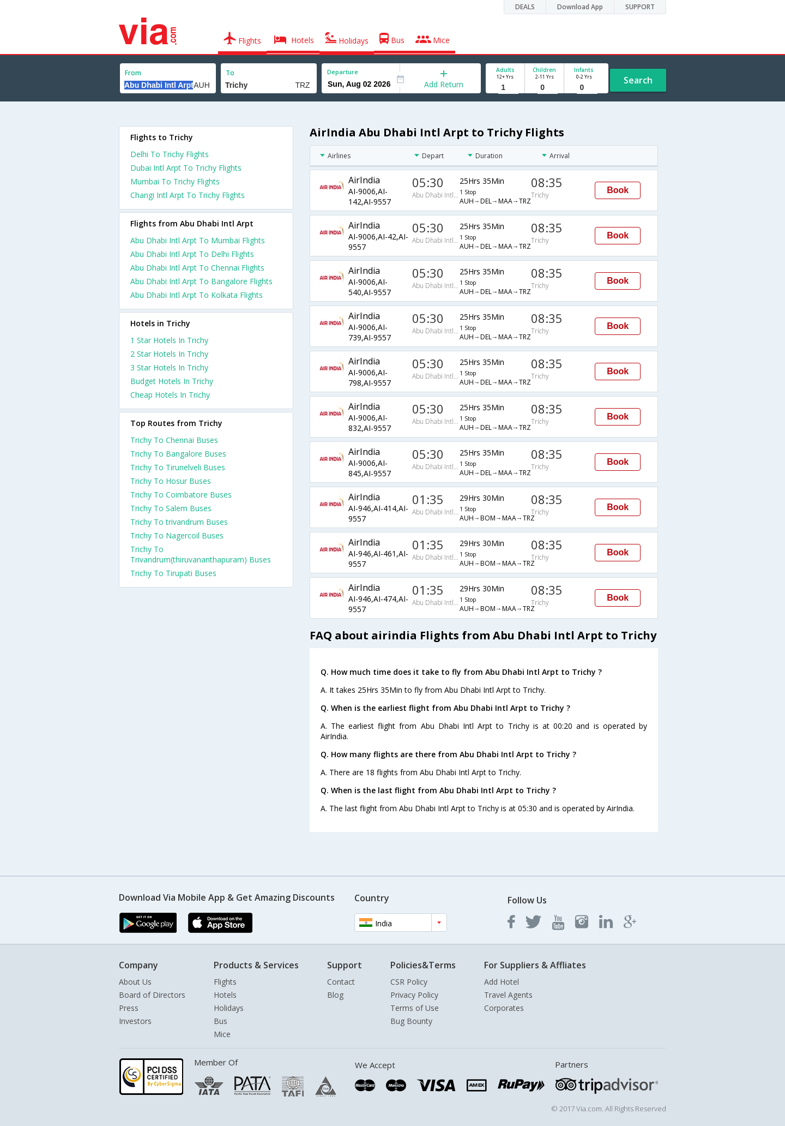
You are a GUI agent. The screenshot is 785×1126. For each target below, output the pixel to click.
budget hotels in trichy (171, 381)
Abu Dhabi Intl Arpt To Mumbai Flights (197, 240)
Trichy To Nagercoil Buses (177, 535)
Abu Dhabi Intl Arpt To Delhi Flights (192, 254)
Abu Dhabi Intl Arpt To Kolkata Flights (196, 295)
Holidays (229, 1008)
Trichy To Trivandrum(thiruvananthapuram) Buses (200, 554)
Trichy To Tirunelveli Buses (177, 467)
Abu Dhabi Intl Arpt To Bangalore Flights (201, 281)
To (230, 72)
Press (128, 1008)
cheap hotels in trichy (170, 395)
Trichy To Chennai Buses (174, 440)
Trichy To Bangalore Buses (178, 453)
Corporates (504, 1008)
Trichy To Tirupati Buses (173, 573)
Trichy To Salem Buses (171, 508)
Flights (225, 982)
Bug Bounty (411, 1021)
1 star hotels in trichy (169, 340)
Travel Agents (508, 995)
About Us (135, 982)
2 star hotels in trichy (169, 354)
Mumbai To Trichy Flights (175, 181)
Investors (135, 1021)
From (133, 72)
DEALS (525, 6)
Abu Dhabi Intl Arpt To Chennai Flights (197, 267)
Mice (222, 1034)
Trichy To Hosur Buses (170, 481)
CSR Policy (408, 982)
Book (618, 190)
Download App (580, 6)
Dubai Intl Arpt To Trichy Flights (185, 168)
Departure (342, 72)
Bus (220, 1021)
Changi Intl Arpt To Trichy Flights (187, 195)
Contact (341, 982)
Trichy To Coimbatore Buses (181, 494)
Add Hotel (501, 982)
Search (638, 80)
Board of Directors (152, 995)
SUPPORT (640, 6)
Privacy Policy (414, 995)
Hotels (225, 995)
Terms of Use (414, 1008)
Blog (335, 995)
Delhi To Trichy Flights (169, 154)
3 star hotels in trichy (169, 367)
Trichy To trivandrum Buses (179, 522)
